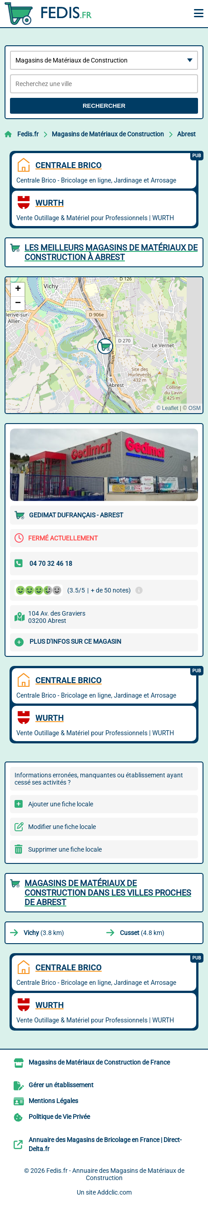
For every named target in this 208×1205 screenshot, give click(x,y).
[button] (104, 345)
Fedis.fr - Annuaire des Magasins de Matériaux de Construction (115, 1174)
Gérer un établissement (61, 1085)
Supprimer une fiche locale (65, 849)
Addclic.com (114, 1192)
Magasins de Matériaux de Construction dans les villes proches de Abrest (108, 892)
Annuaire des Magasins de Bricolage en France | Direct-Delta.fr (105, 1144)
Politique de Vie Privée (59, 1116)
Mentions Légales (53, 1100)
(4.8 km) (142, 932)
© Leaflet (167, 408)
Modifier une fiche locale (62, 826)
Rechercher (104, 105)
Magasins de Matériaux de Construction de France (99, 1062)
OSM (194, 408)
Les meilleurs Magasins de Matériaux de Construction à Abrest (111, 252)
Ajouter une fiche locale (60, 804)
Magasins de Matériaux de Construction (108, 134)
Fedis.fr (28, 134)
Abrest (186, 134)
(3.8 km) (44, 932)
